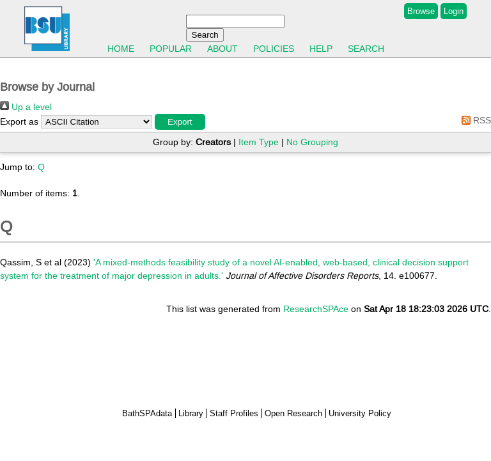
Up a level (26, 107)
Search (366, 48)
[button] (180, 122)
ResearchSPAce (315, 309)
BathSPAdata (147, 413)
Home (120, 48)
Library (190, 413)
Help (320, 48)
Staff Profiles (234, 413)
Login (454, 11)
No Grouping (312, 142)
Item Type (258, 142)
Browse (421, 11)
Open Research (293, 413)
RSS (474, 120)
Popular (171, 48)
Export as (19, 121)
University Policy (360, 413)
